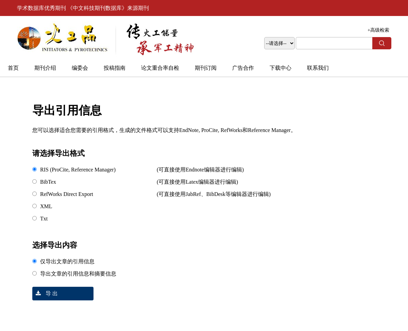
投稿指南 (114, 68)
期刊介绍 (45, 68)
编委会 (80, 68)
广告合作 (243, 68)
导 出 (45, 293)
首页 (13, 68)
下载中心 (280, 68)
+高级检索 (378, 30)
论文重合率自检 (160, 68)
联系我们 (318, 68)
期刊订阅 (206, 68)
